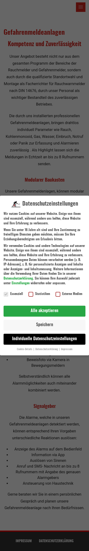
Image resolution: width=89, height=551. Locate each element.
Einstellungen (21, 280)
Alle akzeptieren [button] (44, 308)
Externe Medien (69, 291)
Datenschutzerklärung (18, 275)
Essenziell (13, 291)
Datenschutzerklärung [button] (47, 346)
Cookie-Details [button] (25, 346)
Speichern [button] (44, 322)
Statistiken (39, 291)
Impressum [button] (66, 346)
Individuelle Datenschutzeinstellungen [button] (44, 336)
